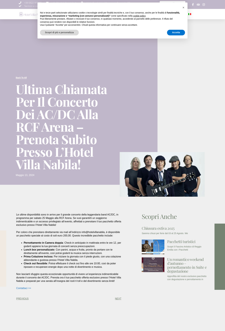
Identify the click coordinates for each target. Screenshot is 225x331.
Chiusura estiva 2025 (158, 228)
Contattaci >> (23, 288)
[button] (183, 297)
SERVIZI (102, 14)
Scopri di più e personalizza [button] (59, 322)
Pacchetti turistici (181, 241)
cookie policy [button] (139, 306)
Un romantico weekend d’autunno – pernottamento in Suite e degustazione (187, 265)
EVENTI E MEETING (118, 14)
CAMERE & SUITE (88, 14)
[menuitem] (189, 14)
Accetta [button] (176, 322)
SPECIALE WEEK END (163, 14)
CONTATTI (181, 14)
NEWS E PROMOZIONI (140, 14)
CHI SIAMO (73, 14)
